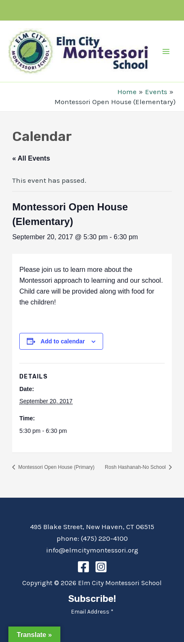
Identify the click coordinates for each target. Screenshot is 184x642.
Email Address (92, 611)
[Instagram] (101, 566)
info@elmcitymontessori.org (92, 550)
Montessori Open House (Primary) (55, 467)
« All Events (31, 158)
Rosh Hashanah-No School (136, 467)
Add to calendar (63, 341)
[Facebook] (83, 566)
